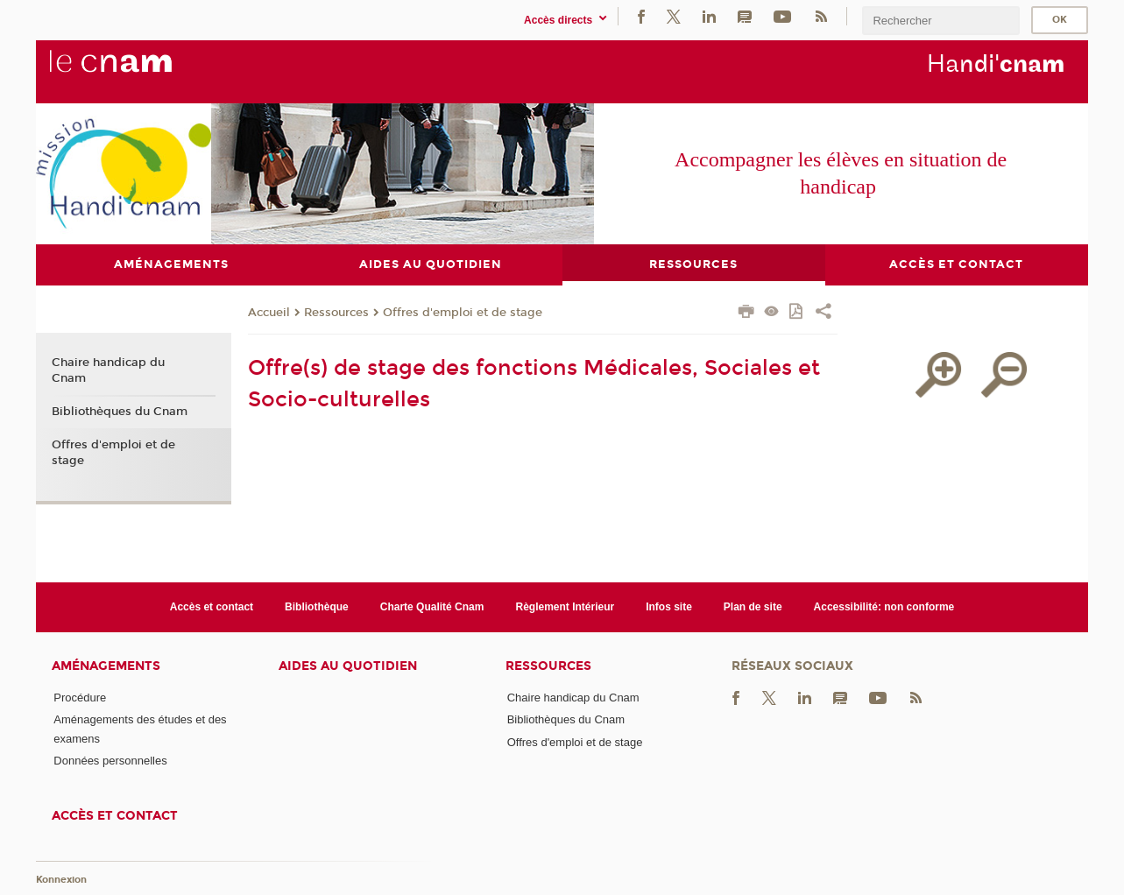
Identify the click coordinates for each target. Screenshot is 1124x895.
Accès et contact (211, 607)
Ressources (336, 314)
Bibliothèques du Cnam (119, 412)
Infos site (669, 607)
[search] (941, 20)
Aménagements (106, 666)
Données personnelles (109, 761)
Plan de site (753, 607)
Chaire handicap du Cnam (108, 371)
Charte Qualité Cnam (432, 607)
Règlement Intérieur (564, 607)
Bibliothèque (317, 607)
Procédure (79, 698)
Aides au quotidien (348, 666)
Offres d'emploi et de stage (462, 314)
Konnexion (61, 880)
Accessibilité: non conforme (884, 607)
